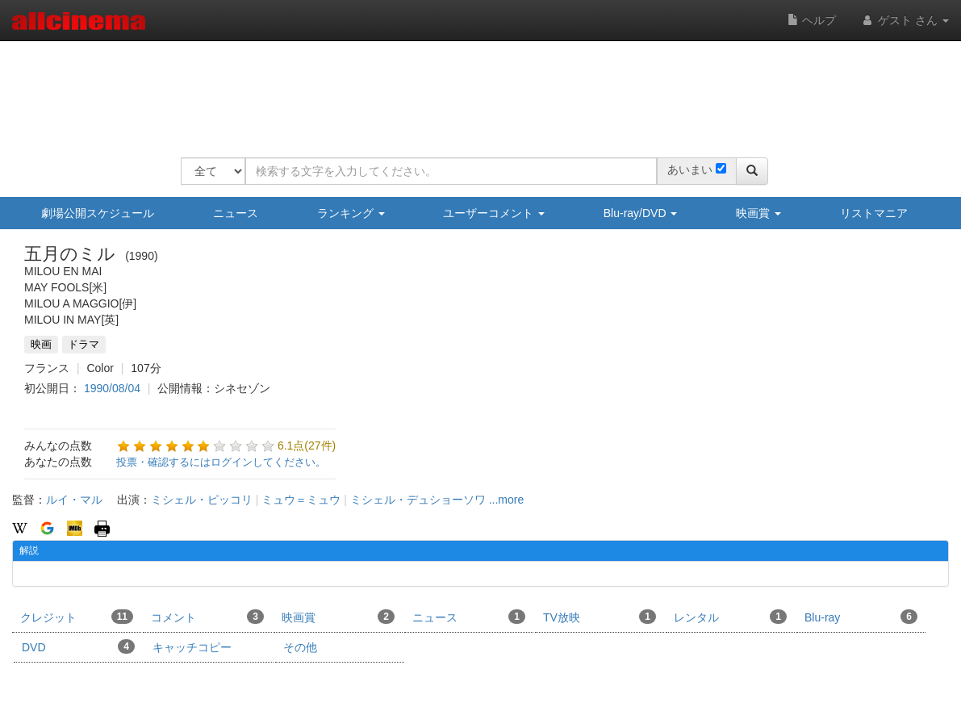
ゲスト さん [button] (904, 20)
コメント (207, 616)
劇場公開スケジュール (97, 213)
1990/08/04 (112, 388)
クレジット (76, 616)
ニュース (235, 213)
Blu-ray (860, 616)
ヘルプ (812, 20)
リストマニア (874, 213)
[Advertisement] (474, 88)
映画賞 (758, 213)
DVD (78, 646)
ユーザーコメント (494, 213)
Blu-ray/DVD (641, 213)
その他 (300, 647)
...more (506, 499)
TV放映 (599, 616)
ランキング (351, 213)
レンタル (730, 616)
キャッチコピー (192, 647)
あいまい (689, 169)
